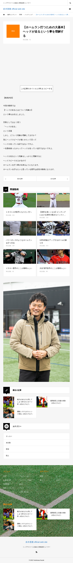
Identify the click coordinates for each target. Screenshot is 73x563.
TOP (4, 476)
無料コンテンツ (8, 488)
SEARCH (70, 3)
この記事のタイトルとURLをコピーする (36, 89)
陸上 (7, 455)
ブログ (21, 488)
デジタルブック (8, 492)
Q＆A (21, 484)
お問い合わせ (24, 492)
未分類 (8, 443)
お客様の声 (7, 480)
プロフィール (24, 476)
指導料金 (6, 484)
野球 (7, 449)
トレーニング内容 (25, 480)
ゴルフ (58, 480)
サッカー (9, 436)
